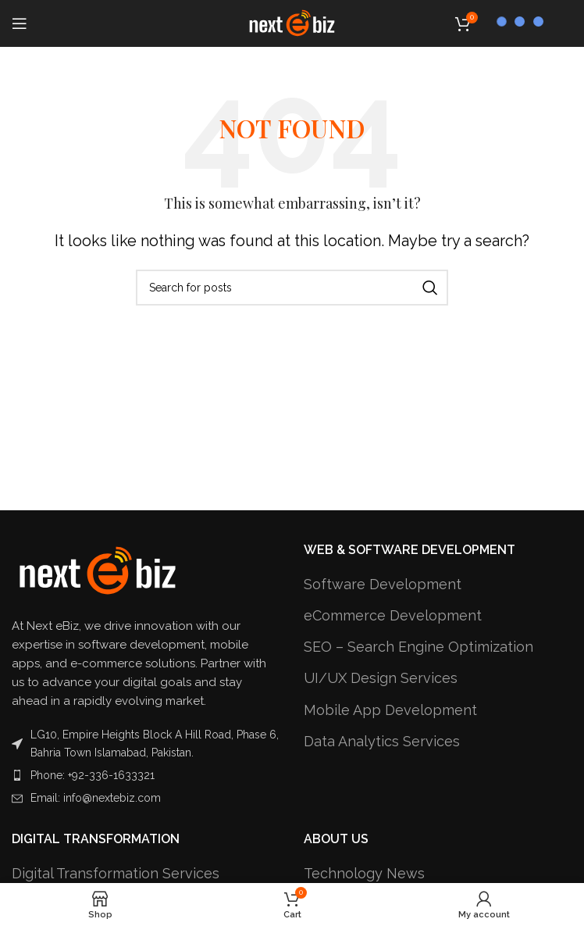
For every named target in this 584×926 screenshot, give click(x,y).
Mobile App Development (390, 710)
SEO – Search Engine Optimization (418, 646)
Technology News (364, 873)
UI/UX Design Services (381, 678)
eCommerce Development (393, 615)
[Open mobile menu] (19, 23)
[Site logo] (292, 22)
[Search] (292, 288)
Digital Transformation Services (115, 873)
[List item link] (146, 775)
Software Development (382, 584)
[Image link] (97, 570)
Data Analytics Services (382, 741)
